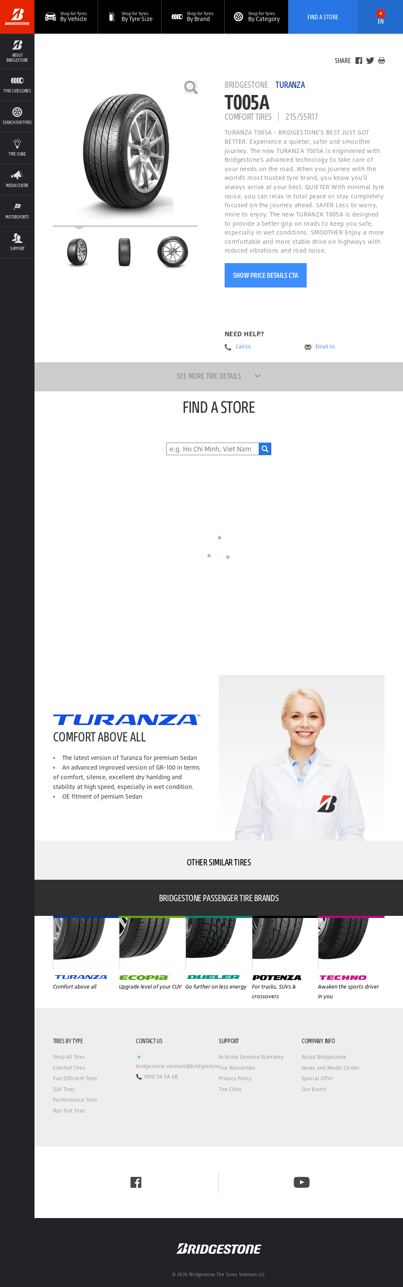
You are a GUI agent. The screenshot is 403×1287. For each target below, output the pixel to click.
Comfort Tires (69, 1068)
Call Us (243, 347)
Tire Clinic (230, 1089)
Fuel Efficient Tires (75, 1078)
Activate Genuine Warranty (251, 1057)
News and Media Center (331, 1068)
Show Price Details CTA (265, 275)
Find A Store (323, 17)
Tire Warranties (237, 1068)
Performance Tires (75, 1100)
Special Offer (317, 1078)
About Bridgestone (324, 1057)
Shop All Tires (69, 1057)
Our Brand (314, 1089)
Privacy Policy (235, 1078)
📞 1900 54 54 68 (157, 1076)
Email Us (325, 347)
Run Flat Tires (69, 1111)
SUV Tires (64, 1089)
